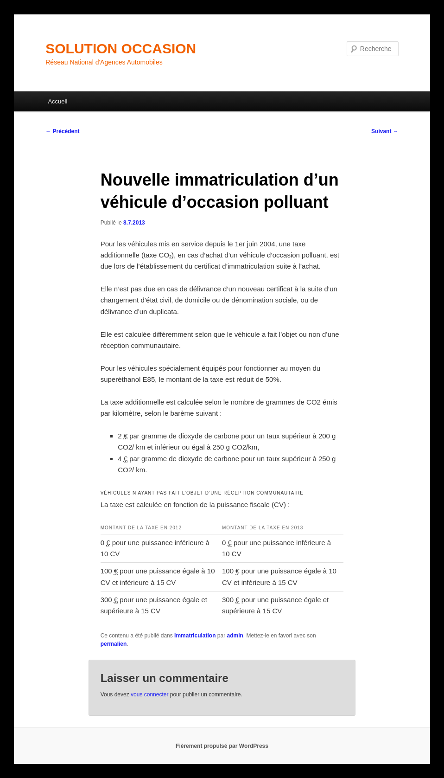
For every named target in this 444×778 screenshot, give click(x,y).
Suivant (385, 131)
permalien (114, 644)
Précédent (62, 131)
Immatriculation (195, 635)
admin (235, 635)
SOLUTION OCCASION (120, 48)
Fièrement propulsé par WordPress (222, 746)
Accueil (57, 101)
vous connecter (149, 694)
